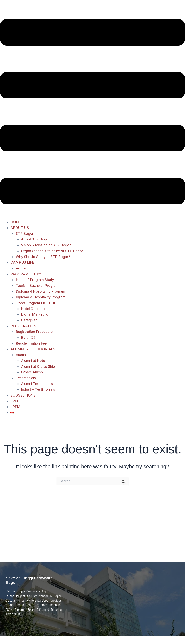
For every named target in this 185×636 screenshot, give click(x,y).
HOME (15, 222)
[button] (92, 112)
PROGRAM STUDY (26, 274)
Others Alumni (32, 372)
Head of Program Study (35, 280)
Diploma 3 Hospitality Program (40, 297)
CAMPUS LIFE (22, 262)
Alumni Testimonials (37, 384)
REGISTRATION (23, 326)
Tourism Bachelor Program (37, 285)
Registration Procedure (34, 332)
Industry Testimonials (38, 389)
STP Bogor (24, 234)
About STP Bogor (35, 239)
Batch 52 (28, 337)
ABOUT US (19, 228)
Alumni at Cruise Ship (38, 366)
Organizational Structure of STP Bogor (52, 251)
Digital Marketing (35, 314)
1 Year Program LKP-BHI (35, 303)
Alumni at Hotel (33, 361)
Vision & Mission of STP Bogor (46, 245)
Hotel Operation (34, 309)
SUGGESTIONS (23, 395)
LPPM (15, 407)
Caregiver (29, 320)
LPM (14, 401)
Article (21, 268)
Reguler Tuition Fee (31, 343)
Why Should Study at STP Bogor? (43, 257)
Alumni (21, 355)
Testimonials (26, 378)
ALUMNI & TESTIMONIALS (33, 349)
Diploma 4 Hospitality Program (40, 291)
